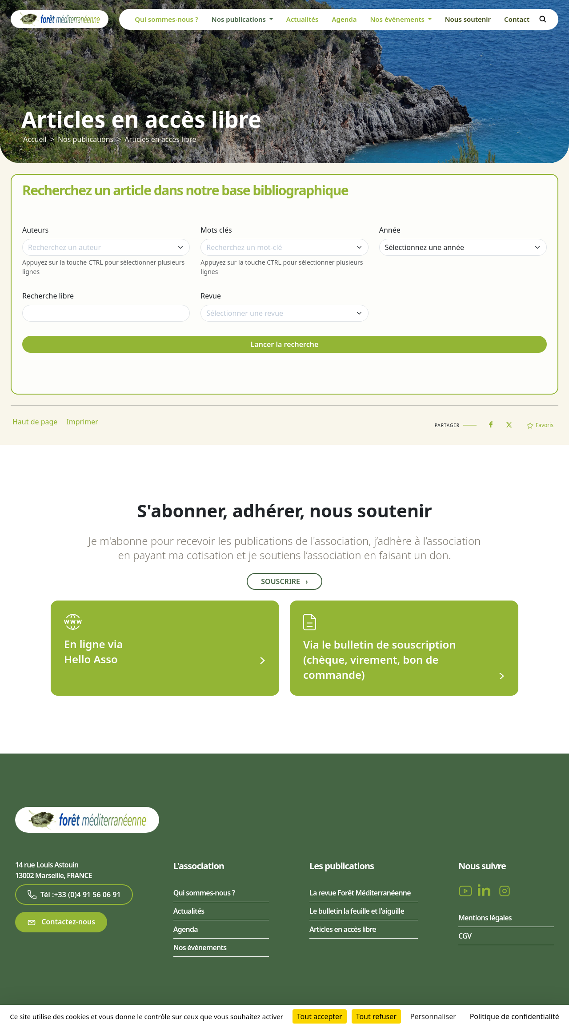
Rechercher (542, 19)
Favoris (540, 425)
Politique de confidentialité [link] (514, 1016)
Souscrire (284, 581)
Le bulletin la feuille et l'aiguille (356, 911)
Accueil (35, 139)
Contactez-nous (61, 922)
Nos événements (199, 947)
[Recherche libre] (106, 313)
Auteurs (35, 230)
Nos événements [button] (398, 19)
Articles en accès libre (160, 139)
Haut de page (34, 422)
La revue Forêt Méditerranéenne (360, 893)
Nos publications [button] (240, 19)
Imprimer (82, 422)
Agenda (344, 19)
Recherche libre (48, 296)
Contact (516, 19)
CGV (464, 936)
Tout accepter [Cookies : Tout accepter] (319, 1016)
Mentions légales (485, 918)
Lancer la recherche (285, 344)
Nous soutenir (468, 19)
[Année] (463, 247)
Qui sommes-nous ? (166, 19)
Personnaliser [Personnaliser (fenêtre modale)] (433, 1016)
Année (390, 230)
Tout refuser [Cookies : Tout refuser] (376, 1016)
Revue (210, 296)
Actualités (302, 19)
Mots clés (216, 230)
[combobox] (106, 247)
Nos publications (85, 139)
